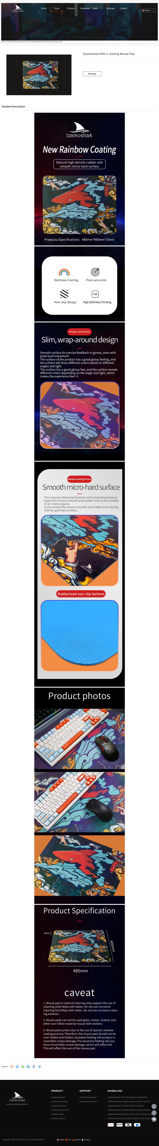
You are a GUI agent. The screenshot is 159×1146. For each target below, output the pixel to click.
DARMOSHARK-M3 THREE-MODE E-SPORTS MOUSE (129, 1110)
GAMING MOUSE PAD (60, 1110)
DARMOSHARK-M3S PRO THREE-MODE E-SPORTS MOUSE (131, 1114)
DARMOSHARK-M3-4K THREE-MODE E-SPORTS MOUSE (130, 1118)
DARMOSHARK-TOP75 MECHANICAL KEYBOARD (127, 1097)
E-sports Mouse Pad (23, 42)
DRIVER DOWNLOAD (87, 1097)
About (56, 8)
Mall (95, 8)
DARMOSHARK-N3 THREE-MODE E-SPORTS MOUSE (129, 1102)
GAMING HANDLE (58, 1118)
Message (110, 8)
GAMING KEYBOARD (59, 1102)
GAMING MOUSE (58, 1097)
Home (43, 8)
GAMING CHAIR (57, 1114)
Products (71, 8)
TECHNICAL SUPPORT (88, 1102)
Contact (123, 8)
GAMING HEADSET (59, 1106)
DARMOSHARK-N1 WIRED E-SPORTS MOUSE (126, 1106)
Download (84, 8)
